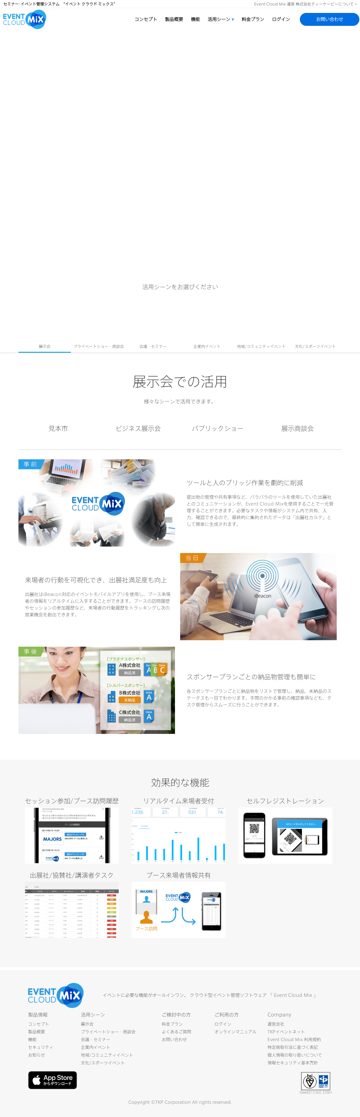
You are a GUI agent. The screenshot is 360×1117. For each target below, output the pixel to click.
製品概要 (174, 19)
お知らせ (36, 1055)
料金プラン (253, 19)
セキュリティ (40, 1047)
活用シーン (221, 19)
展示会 (87, 1024)
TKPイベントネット (286, 1032)
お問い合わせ (329, 19)
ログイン (281, 19)
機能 (195, 19)
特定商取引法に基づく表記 (292, 1047)
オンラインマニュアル (235, 1032)
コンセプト (146, 19)
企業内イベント (95, 1047)
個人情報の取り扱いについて (294, 1055)
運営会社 (275, 1024)
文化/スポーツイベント (103, 1063)
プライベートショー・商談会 (108, 1032)
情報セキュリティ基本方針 (292, 1063)
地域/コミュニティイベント (107, 1055)
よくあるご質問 (176, 1032)
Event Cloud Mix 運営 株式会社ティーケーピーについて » (305, 4)
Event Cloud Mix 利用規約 (294, 1040)
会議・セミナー (95, 1040)
